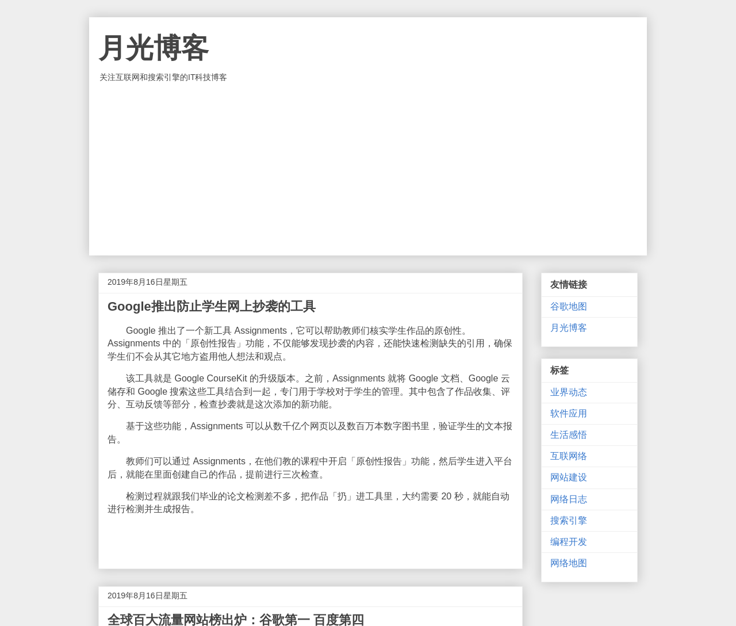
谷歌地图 (568, 306)
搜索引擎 (568, 520)
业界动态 (568, 392)
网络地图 (568, 563)
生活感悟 (568, 435)
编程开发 (568, 542)
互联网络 (568, 456)
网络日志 (568, 499)
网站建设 (568, 477)
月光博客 (153, 48)
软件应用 (568, 413)
